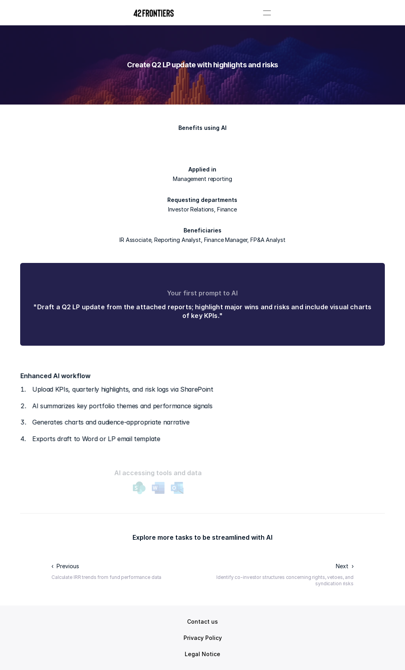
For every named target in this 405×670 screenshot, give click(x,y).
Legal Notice (202, 654)
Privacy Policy (203, 637)
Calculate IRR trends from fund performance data (106, 577)
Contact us (202, 621)
